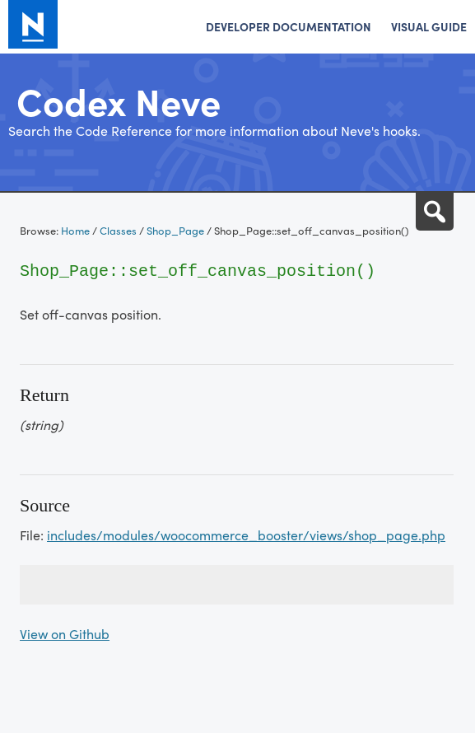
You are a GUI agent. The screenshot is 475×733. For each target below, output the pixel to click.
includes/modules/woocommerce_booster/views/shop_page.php (246, 534)
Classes (118, 230)
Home (75, 230)
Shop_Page (175, 230)
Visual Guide (429, 26)
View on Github (64, 633)
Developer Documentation (288, 26)
